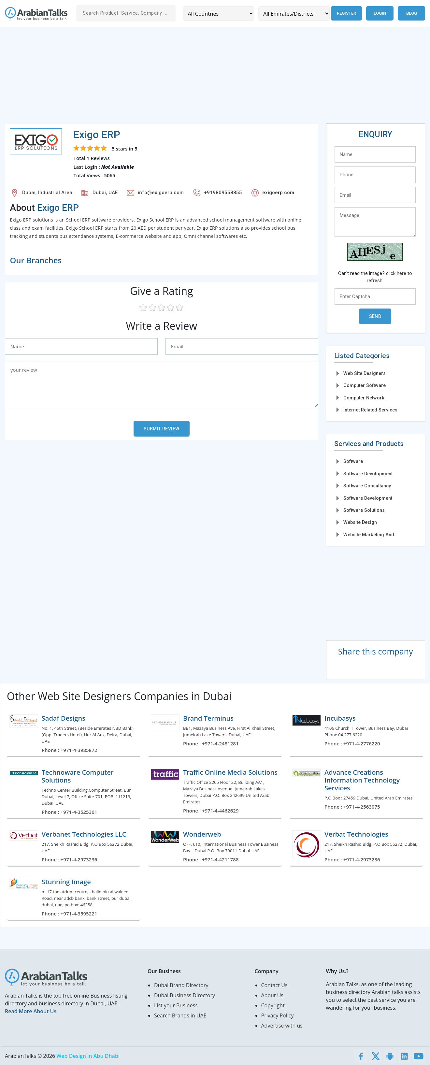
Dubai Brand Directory (181, 985)
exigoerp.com (278, 192)
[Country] (218, 14)
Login (380, 13)
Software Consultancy (367, 485)
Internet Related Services (370, 409)
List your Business (176, 1005)
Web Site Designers (364, 373)
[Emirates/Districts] (293, 14)
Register (345, 13)
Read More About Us (30, 1011)
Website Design (360, 522)
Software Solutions (364, 510)
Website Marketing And (368, 534)
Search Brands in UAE (180, 1015)
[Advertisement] (200, 77)
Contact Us (274, 985)
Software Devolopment (368, 473)
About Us (272, 995)
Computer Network (363, 397)
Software (353, 461)
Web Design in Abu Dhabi (88, 1055)
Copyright (273, 1005)
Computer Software (364, 385)
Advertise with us (282, 1025)
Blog (411, 13)
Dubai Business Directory (184, 995)
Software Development (367, 498)
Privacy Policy (277, 1015)
